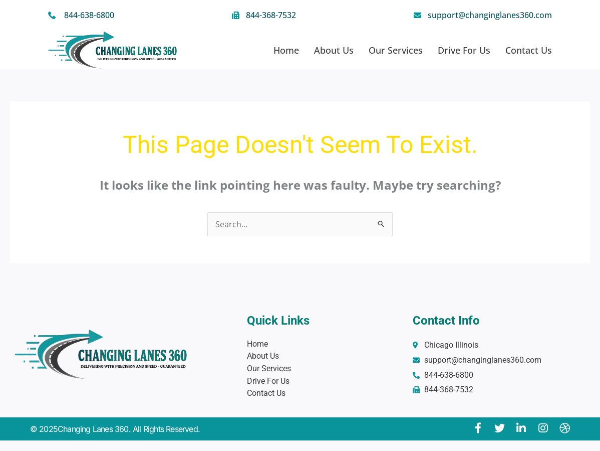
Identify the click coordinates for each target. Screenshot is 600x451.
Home (286, 50)
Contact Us (528, 50)
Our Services (396, 50)
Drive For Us (464, 50)
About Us (334, 50)
